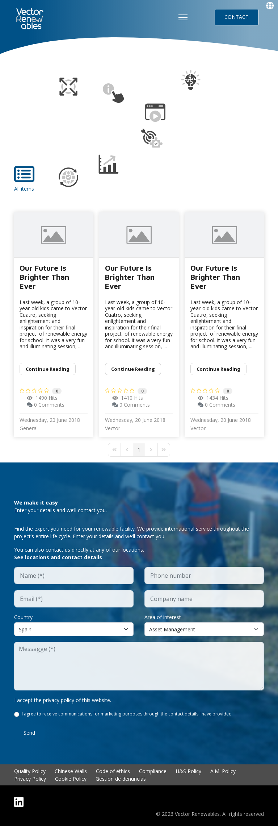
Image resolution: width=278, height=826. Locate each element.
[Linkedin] (19, 801)
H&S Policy (188, 771)
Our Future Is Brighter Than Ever (44, 276)
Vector (112, 428)
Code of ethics (113, 771)
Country (23, 617)
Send (29, 732)
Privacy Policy (30, 778)
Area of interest (162, 617)
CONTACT (236, 16)
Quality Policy (30, 771)
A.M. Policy (223, 771)
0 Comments (49, 404)
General (29, 428)
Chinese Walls (71, 771)
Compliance (153, 771)
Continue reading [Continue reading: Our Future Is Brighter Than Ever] (48, 369)
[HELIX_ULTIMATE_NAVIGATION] (183, 17)
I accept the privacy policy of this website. (62, 700)
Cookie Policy (71, 778)
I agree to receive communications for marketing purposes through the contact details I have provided (127, 714)
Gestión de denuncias (121, 778)
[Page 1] (139, 450)
